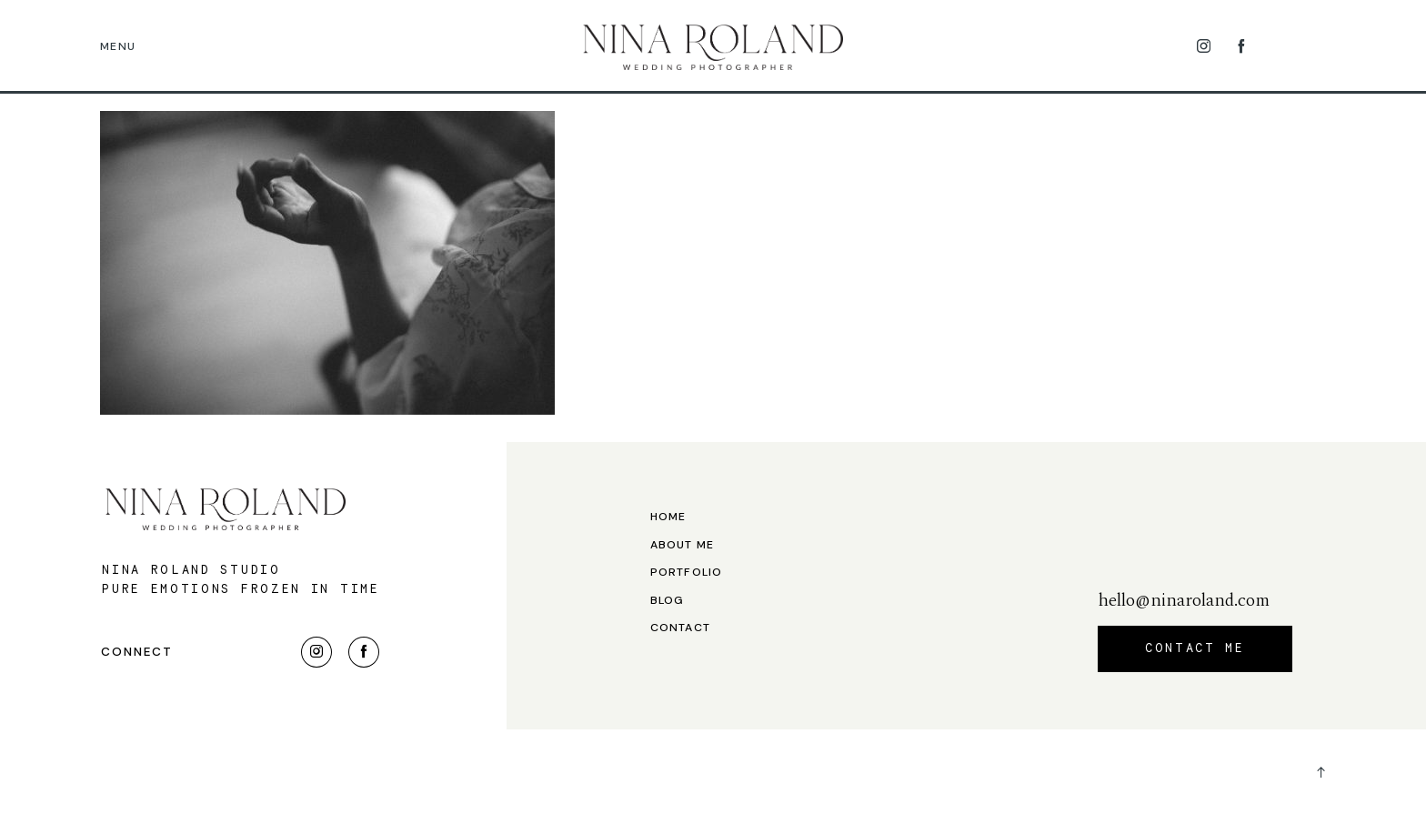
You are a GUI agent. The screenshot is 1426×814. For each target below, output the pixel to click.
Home (668, 517)
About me (682, 545)
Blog (667, 601)
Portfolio (686, 572)
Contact (680, 628)
